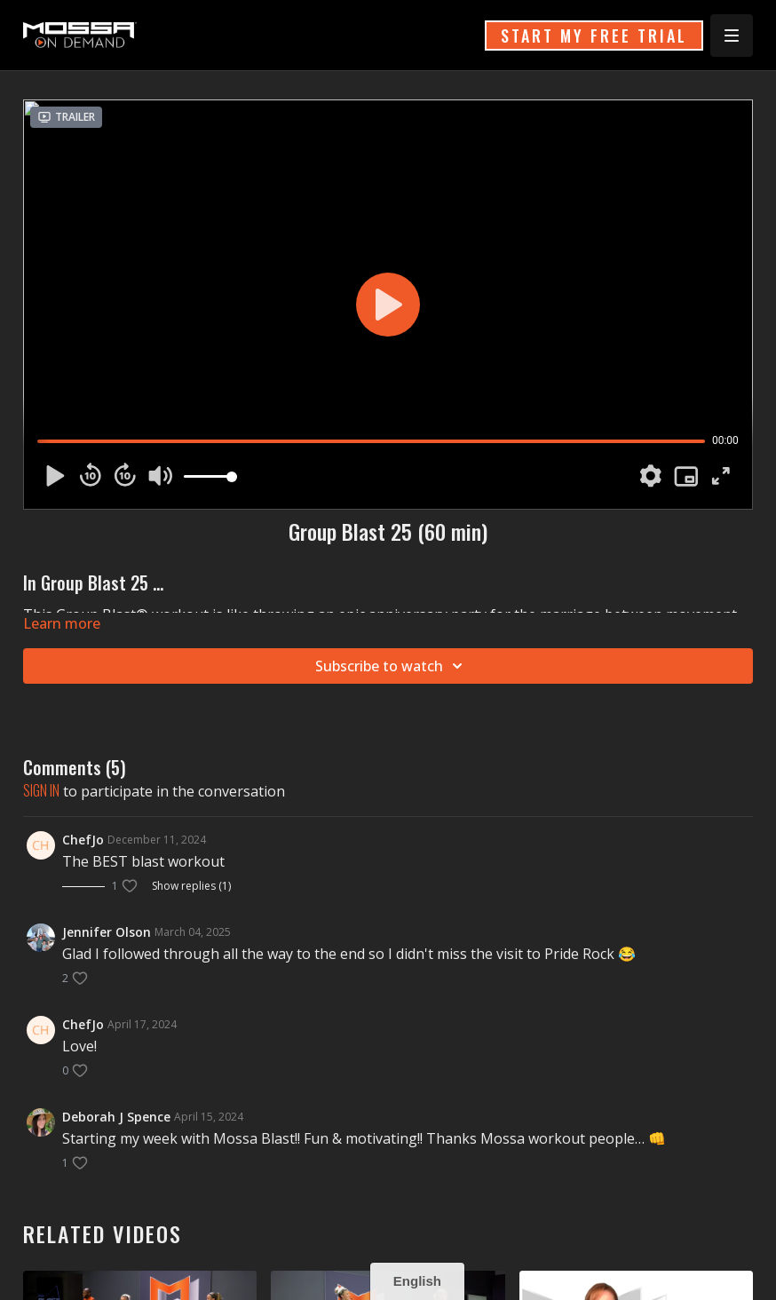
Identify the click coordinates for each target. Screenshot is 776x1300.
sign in (41, 790)
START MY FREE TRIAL (594, 35)
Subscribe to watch (391, 666)
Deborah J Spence (116, 1116)
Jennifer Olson (106, 931)
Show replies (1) (191, 886)
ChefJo (83, 839)
